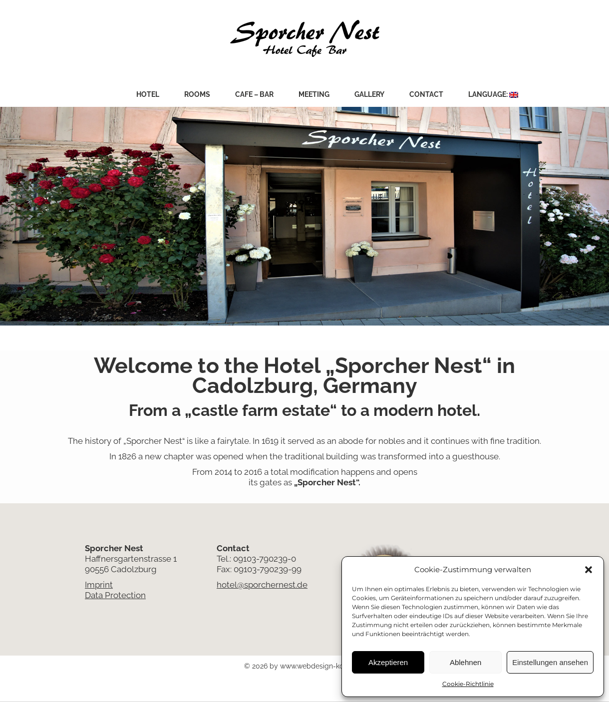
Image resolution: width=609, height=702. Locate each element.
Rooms (197, 94)
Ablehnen (465, 662)
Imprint (99, 585)
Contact (426, 94)
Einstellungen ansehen (550, 662)
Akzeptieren (388, 662)
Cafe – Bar (254, 94)
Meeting (314, 94)
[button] (589, 570)
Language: (493, 94)
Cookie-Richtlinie (468, 684)
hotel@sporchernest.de (262, 585)
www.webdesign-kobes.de (322, 666)
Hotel (147, 94)
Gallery (369, 94)
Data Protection (115, 595)
